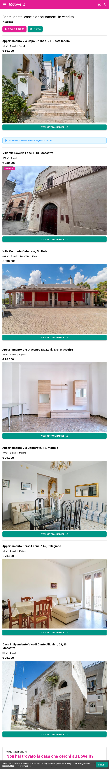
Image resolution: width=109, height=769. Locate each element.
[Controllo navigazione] (4, 4)
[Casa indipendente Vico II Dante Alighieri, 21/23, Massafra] (54, 734)
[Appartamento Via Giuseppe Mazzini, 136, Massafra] (54, 436)
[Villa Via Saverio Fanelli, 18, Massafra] (54, 239)
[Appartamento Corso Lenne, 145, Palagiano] (54, 632)
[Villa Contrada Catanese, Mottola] (54, 337)
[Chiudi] (102, 764)
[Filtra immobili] (35, 29)
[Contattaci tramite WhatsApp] (100, 4)
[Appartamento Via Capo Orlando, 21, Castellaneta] (54, 127)
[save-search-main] (14, 29)
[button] (54, 85)
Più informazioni (24, 766)
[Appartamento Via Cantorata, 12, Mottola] (54, 534)
